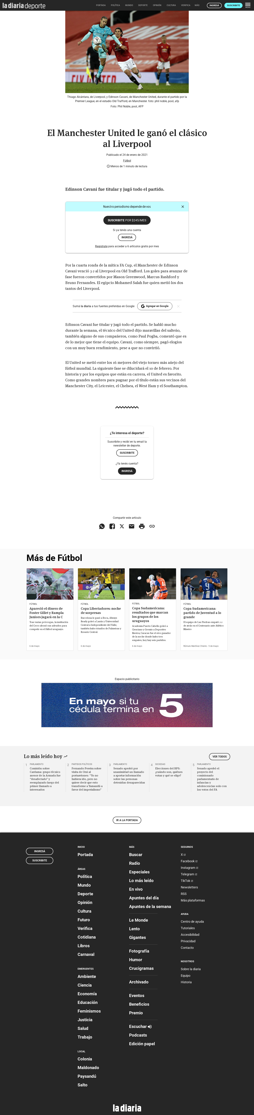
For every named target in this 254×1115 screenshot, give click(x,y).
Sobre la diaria (191, 969)
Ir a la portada (127, 820)
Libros (84, 945)
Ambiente (87, 976)
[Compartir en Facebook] (112, 526)
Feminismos (89, 1011)
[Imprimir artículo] (142, 526)
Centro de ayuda (192, 921)
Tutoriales (188, 928)
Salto (82, 1085)
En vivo (136, 889)
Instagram (189, 867)
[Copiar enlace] (152, 526)
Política (85, 876)
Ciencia (85, 985)
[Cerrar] (183, 206)
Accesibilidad (190, 934)
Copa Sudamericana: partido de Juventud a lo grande (202, 612)
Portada (85, 854)
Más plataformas (193, 900)
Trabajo (85, 1037)
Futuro (84, 919)
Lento (134, 928)
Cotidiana (87, 937)
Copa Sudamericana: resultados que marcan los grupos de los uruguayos (150, 614)
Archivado (139, 982)
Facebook (189, 861)
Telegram (189, 874)
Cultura (84, 911)
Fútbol (127, 160)
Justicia (85, 1019)
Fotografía (139, 951)
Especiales (139, 871)
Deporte (85, 893)
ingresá (127, 237)
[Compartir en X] (122, 526)
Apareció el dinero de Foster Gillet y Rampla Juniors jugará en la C (46, 612)
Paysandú (87, 1076)
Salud (83, 1028)
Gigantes (137, 937)
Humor (135, 959)
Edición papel (142, 1043)
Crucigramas (141, 968)
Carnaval (86, 954)
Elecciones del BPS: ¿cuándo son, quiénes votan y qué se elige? (169, 771)
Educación (88, 1002)
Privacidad (188, 941)
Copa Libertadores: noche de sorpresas (101, 610)
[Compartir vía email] (131, 526)
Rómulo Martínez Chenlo (195, 646)
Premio (136, 1012)
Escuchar (140, 1026)
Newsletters (189, 887)
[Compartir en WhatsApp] (102, 526)
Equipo (185, 975)
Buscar (135, 854)
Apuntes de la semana (150, 906)
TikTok (187, 881)
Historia (186, 982)
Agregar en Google (154, 306)
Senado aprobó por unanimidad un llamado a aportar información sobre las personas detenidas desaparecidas (129, 775)
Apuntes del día (144, 897)
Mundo (84, 885)
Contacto (187, 948)
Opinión (85, 902)
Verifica (85, 928)
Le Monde (138, 920)
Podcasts (138, 1035)
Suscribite (233, 5)
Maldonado (88, 1067)
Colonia (85, 1059)
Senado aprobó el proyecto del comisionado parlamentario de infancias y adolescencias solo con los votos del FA (212, 778)
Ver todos (220, 756)
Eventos (136, 995)
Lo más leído (141, 880)
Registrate (101, 246)
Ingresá (214, 5)
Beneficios (139, 1004)
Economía (87, 993)
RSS (184, 894)
